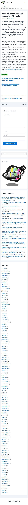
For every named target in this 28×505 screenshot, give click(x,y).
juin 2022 (3, 282)
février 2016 (4, 399)
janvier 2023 (4, 277)
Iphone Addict (8, 98)
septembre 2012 (5, 485)
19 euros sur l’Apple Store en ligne (12, 69)
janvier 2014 (4, 454)
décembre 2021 (4, 286)
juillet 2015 (3, 415)
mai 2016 (3, 395)
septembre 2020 (5, 304)
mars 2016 (3, 397)
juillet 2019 (3, 326)
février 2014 (4, 452)
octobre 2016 (4, 386)
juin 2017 (3, 375)
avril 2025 (3, 268)
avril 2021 (3, 297)
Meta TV (9, 3)
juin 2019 (3, 328)
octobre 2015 (4, 408)
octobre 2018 (4, 344)
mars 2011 (3, 492)
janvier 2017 (4, 379)
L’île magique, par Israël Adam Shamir (9, 206)
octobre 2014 (4, 434)
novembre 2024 (4, 271)
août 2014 (3, 439)
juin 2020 (3, 311)
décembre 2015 (4, 404)
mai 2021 (3, 295)
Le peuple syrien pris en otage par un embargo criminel (13, 247)
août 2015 (3, 412)
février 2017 (4, 377)
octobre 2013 (4, 461)
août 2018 (3, 346)
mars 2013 (3, 477)
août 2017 (3, 370)
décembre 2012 (4, 479)
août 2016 (3, 390)
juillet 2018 (3, 348)
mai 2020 (3, 313)
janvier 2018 (4, 361)
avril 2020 (3, 315)
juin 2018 (3, 350)
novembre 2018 (4, 341)
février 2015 (4, 426)
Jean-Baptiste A (17, 98)
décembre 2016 (4, 381)
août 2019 (3, 324)
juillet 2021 (3, 291)
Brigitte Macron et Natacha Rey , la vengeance (11, 209)
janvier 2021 (4, 302)
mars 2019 (3, 335)
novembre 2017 (4, 366)
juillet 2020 (3, 308)
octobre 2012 (4, 483)
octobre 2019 (4, 319)
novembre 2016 (4, 384)
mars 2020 (3, 317)
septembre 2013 (5, 463)
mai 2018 (3, 353)
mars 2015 (3, 423)
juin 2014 (3, 443)
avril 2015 (3, 421)
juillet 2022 (3, 279)
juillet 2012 (3, 490)
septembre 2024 (5, 273)
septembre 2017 (5, 368)
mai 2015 (3, 419)
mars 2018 (3, 357)
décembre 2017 (4, 364)
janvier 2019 (4, 339)
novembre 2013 (4, 459)
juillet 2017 (3, 373)
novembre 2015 (4, 406)
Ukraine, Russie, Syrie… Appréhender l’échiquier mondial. (13, 238)
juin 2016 (3, 392)
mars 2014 (3, 450)
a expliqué (20, 22)
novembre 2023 (4, 275)
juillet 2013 (3, 468)
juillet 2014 (3, 441)
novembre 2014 (4, 432)
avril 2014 (3, 448)
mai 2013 (3, 472)
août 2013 (3, 466)
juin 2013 (3, 470)
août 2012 (3, 488)
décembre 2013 (4, 457)
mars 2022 (3, 284)
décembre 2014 (4, 430)
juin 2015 (3, 417)
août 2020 (3, 306)
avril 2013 (3, 474)
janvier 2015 (4, 428)
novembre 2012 (4, 481)
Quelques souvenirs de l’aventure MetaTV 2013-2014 (13, 202)
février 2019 (4, 337)
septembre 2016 (5, 388)
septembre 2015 (5, 410)
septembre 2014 (5, 437)
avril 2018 (3, 355)
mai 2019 (3, 330)
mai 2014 (3, 446)
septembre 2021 (5, 288)
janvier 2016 (4, 401)
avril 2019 (3, 333)
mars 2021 (3, 299)
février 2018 (4, 359)
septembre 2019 (5, 322)
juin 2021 (3, 293)
